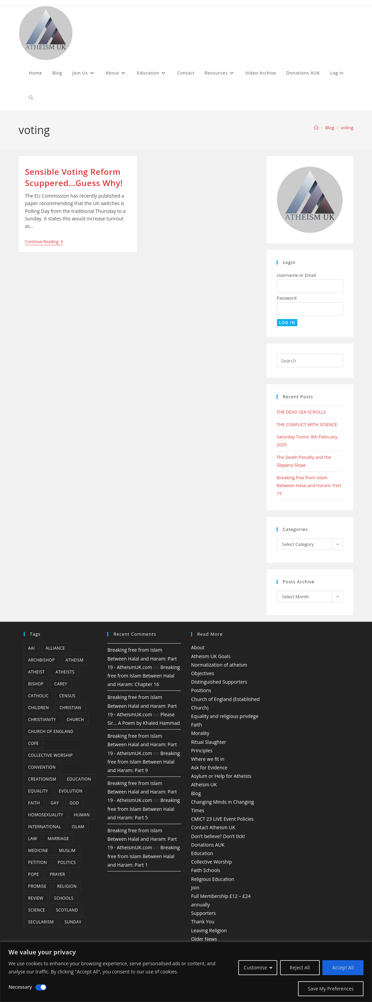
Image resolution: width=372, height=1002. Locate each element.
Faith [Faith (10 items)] (34, 803)
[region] (186, 972)
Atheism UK (204, 784)
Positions (201, 690)
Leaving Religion (209, 930)
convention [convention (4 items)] (42, 767)
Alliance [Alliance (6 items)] (55, 648)
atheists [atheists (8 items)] (65, 672)
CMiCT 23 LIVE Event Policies (222, 819)
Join (195, 887)
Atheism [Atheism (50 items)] (74, 660)
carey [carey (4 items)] (60, 684)
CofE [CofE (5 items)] (33, 743)
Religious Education (212, 879)
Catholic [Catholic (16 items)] (38, 696)
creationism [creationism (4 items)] (42, 779)
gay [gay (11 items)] (55, 803)
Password (287, 298)
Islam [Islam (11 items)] (78, 827)
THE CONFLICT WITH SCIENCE (307, 424)
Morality (200, 733)
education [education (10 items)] (79, 779)
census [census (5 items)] (67, 696)
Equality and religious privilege (224, 716)
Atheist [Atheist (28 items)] (36, 672)
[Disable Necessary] (40, 987)
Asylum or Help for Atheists (221, 776)
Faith (196, 724)
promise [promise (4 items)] (37, 886)
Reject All (300, 967)
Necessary (20, 987)
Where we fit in (207, 759)
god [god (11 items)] (74, 803)
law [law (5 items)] (32, 838)
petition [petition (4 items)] (37, 862)
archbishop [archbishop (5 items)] (41, 660)
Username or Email (296, 275)
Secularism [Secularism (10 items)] (41, 922)
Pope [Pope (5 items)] (33, 874)
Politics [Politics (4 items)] (67, 862)
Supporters (203, 913)
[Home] (316, 127)
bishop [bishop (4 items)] (35, 684)
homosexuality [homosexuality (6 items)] (45, 815)
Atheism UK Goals (210, 656)
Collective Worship (211, 861)
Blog (196, 793)
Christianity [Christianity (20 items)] (42, 719)
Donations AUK (207, 844)
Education (202, 853)
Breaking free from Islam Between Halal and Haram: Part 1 (143, 856)
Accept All (343, 967)
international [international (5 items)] (44, 827)
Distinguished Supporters (219, 682)
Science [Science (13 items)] (36, 910)
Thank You (203, 921)
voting (347, 127)
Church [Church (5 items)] (75, 719)
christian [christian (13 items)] (70, 708)
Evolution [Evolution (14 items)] (70, 791)
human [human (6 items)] (82, 815)
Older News (204, 939)
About (197, 647)
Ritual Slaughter (208, 742)
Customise (255, 967)
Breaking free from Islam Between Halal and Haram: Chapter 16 (143, 675)
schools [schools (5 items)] (63, 898)
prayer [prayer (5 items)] (57, 874)
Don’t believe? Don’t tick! (218, 836)
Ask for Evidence (209, 767)
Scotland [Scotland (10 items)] (67, 910)
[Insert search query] (310, 360)
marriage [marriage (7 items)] (58, 838)
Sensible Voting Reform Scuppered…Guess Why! (74, 177)
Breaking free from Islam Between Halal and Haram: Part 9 (143, 761)
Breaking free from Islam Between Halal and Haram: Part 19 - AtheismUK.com (142, 658)
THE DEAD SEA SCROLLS (301, 412)
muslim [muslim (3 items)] (67, 850)
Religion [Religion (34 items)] (67, 886)
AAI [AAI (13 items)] (31, 648)
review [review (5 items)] (35, 898)
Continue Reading (44, 242)
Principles (201, 750)
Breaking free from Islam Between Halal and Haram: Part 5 (143, 808)
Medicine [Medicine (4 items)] (38, 850)
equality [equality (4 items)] (38, 791)
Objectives (202, 673)
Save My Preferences (331, 988)
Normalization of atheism (219, 665)
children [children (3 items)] (38, 708)
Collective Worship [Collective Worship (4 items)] (50, 755)
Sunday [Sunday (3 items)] (72, 922)
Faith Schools (205, 870)
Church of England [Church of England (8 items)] (51, 731)
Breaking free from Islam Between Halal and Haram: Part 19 (309, 485)
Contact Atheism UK (213, 827)
